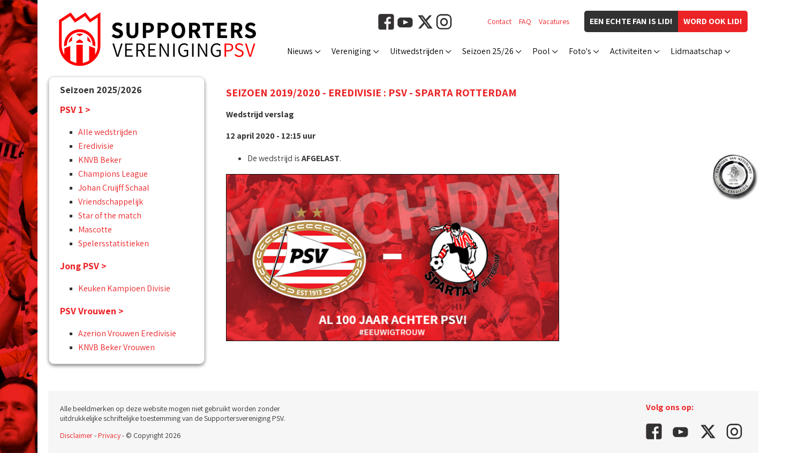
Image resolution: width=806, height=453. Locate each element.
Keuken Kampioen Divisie (124, 288)
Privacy (109, 435)
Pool (541, 51)
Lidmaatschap (696, 51)
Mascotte (95, 229)
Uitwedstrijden (416, 51)
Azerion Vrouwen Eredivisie (127, 333)
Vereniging (351, 51)
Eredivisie (96, 146)
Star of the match (109, 215)
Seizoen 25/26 (488, 51)
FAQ (525, 21)
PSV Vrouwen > (92, 311)
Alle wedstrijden (107, 132)
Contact (499, 21)
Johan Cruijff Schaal (113, 187)
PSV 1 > (75, 109)
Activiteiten (631, 51)
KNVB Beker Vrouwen (116, 347)
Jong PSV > (83, 266)
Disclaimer (76, 435)
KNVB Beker (100, 159)
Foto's (580, 51)
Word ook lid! (712, 21)
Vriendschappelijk (110, 201)
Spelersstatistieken (113, 243)
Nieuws (300, 51)
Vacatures (554, 21)
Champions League (113, 173)
